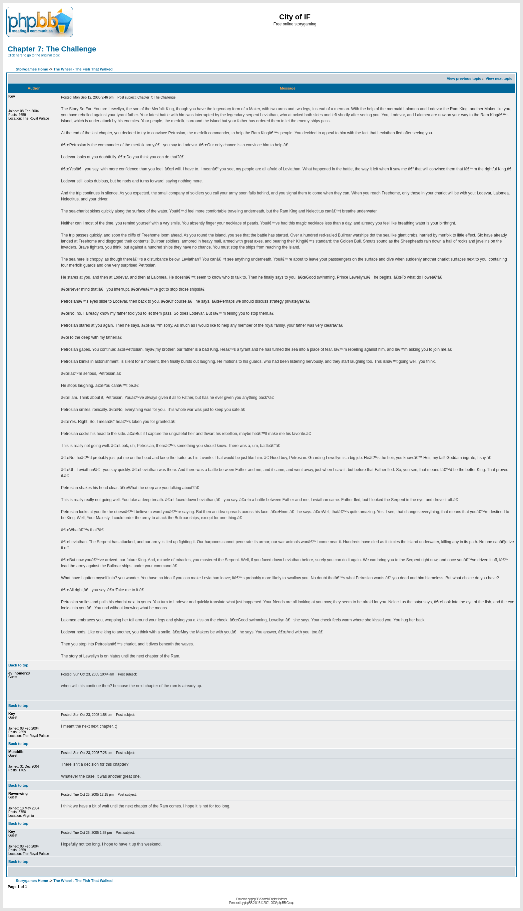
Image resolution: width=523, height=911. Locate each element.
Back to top (18, 665)
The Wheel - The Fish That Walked (82, 69)
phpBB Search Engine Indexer (269, 899)
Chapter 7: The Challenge (52, 49)
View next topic (499, 79)
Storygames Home (32, 69)
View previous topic (464, 79)
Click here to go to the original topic (34, 55)
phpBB (248, 903)
